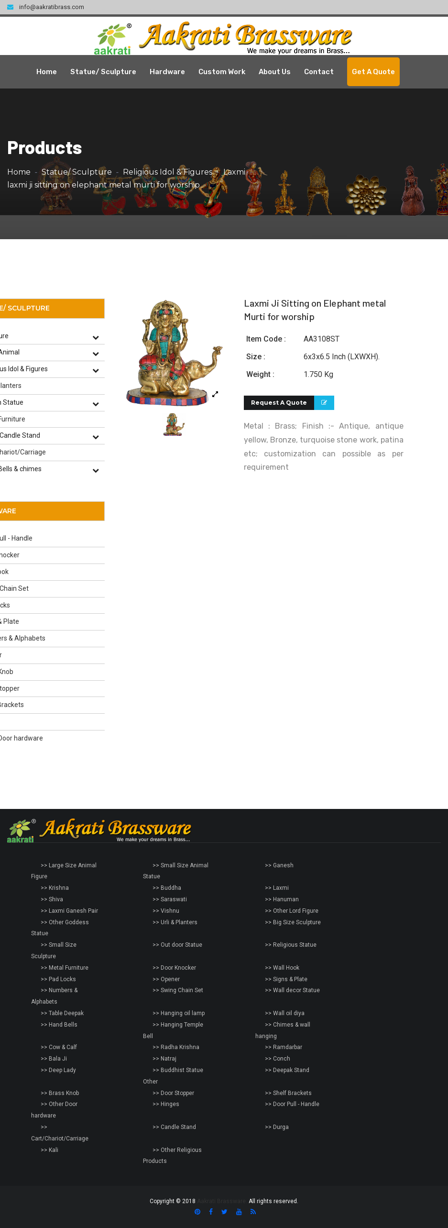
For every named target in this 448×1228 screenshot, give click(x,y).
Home (46, 71)
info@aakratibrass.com (45, 7)
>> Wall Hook (282, 967)
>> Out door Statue (177, 944)
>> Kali (49, 1150)
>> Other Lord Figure (291, 910)
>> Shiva (52, 899)
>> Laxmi (277, 888)
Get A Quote (373, 71)
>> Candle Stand (174, 1127)
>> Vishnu (166, 910)
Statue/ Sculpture (103, 71)
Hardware (167, 71)
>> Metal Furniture (64, 967)
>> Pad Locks (58, 979)
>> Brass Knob (60, 1093)
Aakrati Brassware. (222, 1201)
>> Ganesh (279, 865)
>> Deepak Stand (287, 1070)
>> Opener (166, 979)
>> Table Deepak (62, 1013)
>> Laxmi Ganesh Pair (69, 910)
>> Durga (277, 1127)
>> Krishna (55, 888)
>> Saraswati (170, 899)
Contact (319, 71)
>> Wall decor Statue (292, 990)
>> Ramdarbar (283, 1047)
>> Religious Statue (291, 944)
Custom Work (221, 71)
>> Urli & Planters (175, 922)
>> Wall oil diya (285, 1013)
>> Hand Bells (59, 1024)
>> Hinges (166, 1104)
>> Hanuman (282, 899)
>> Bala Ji (54, 1058)
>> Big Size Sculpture (293, 922)
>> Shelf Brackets (288, 1093)
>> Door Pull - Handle (292, 1104)
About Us (275, 71)
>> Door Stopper (173, 1093)
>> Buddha (167, 888)
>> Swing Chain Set (178, 990)
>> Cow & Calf (59, 1047)
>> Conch (277, 1058)
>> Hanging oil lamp (179, 1013)
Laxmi (234, 172)
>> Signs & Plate (286, 979)
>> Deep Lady (58, 1070)
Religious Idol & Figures (167, 172)
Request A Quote (279, 402)
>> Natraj (164, 1058)
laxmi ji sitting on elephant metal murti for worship (103, 184)
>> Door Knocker (174, 967)
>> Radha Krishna (176, 1047)
